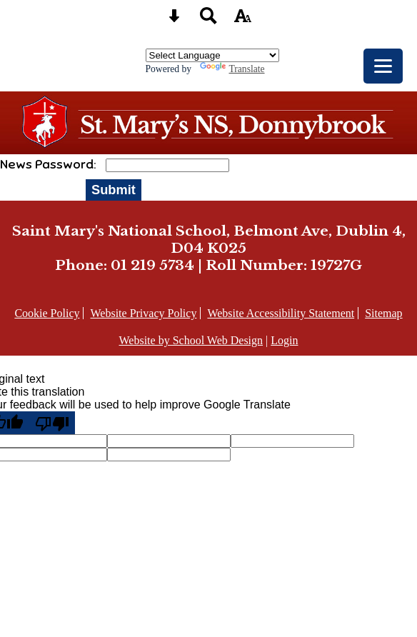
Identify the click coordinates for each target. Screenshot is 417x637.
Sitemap (383, 313)
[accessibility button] (242, 20)
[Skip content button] (174, 20)
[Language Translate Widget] (212, 55)
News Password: (49, 164)
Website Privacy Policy (143, 313)
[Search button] (208, 20)
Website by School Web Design (191, 340)
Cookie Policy (46, 313)
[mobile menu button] (383, 66)
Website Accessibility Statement (280, 313)
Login (284, 340)
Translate (232, 69)
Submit (113, 189)
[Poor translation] (52, 422)
